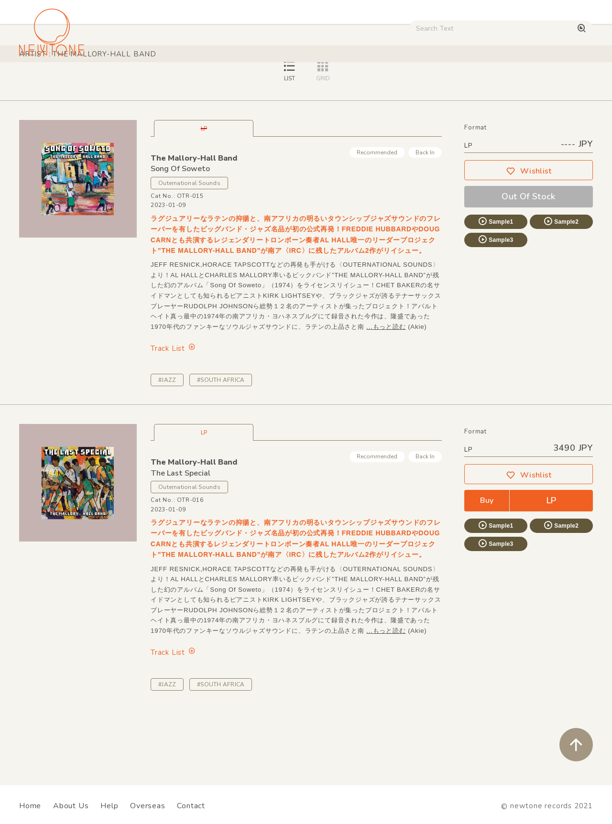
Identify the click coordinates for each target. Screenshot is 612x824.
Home (30, 806)
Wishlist (529, 238)
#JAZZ (167, 447)
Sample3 (495, 306)
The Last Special (180, 540)
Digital (447, 81)
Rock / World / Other (265, 81)
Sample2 (561, 288)
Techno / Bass (116, 81)
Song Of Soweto (180, 235)
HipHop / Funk (185, 81)
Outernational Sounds (189, 250)
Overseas (147, 806)
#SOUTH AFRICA (220, 447)
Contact (191, 806)
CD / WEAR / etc (348, 81)
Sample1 (495, 288)
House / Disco (48, 81)
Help (109, 806)
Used (407, 81)
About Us (70, 806)
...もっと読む (385, 393)
